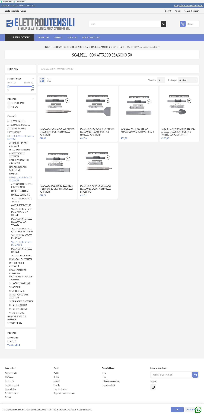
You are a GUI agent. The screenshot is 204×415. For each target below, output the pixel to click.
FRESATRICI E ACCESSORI (19, 149)
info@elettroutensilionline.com (188, 5)
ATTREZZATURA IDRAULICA (18, 124)
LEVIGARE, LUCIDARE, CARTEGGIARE (18, 168)
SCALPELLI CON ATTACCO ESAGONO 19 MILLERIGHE (22, 230)
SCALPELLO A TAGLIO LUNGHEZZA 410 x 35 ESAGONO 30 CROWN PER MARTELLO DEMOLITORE (56, 188)
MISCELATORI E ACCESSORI (20, 259)
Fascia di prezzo (14, 78)
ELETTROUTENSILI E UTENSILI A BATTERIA (20, 138)
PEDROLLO (11, 341)
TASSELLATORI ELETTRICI (21, 255)
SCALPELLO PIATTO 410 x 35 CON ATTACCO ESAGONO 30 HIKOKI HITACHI (137, 130)
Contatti (8, 397)
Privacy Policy (7, 1)
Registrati (168, 10)
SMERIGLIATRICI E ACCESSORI (21, 301)
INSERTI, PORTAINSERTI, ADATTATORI (19, 162)
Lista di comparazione (111, 381)
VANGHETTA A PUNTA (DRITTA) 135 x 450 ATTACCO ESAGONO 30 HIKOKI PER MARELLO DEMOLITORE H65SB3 (178, 131)
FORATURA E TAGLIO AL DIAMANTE (17, 318)
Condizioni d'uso (11, 393)
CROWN (15, 107)
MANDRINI (13, 173)
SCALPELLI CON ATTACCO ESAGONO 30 (21, 243)
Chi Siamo (9, 377)
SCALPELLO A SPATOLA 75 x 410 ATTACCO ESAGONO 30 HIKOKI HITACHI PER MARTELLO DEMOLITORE (97, 131)
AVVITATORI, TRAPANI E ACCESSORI (18, 144)
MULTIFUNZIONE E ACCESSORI (16, 265)
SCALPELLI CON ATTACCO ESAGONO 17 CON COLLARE (21, 221)
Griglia (42, 80)
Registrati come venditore (64, 393)
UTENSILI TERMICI (16, 312)
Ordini (56, 377)
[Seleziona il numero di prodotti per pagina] (161, 80)
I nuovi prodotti (108, 385)
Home (46, 46)
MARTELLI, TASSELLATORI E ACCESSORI (20, 179)
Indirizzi (57, 381)
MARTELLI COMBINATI (20, 190)
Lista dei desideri (60, 389)
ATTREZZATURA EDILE (16, 121)
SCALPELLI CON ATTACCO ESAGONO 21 (21, 237)
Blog (104, 377)
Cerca (163, 24)
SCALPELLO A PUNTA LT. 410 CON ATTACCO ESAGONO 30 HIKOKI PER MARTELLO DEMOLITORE (57, 131)
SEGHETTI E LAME (16, 290)
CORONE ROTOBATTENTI (21, 205)
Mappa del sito (11, 372)
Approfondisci (193, 409)
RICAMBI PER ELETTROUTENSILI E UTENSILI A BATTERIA (21, 276)
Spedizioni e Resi (12, 385)
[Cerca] (125, 24)
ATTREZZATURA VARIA (16, 128)
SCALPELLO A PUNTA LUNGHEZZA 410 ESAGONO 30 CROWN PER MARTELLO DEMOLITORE (95, 188)
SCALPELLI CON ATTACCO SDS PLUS (21, 250)
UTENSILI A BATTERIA (18, 305)
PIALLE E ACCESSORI (17, 269)
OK (177, 409)
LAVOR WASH (12, 337)
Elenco (49, 80)
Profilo (56, 372)
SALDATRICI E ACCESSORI (19, 283)
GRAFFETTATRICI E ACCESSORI (17, 155)
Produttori (12, 98)
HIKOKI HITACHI (18, 103)
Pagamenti (9, 381)
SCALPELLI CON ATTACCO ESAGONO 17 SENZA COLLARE (21, 212)
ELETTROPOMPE (14, 132)
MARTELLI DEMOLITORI (20, 194)
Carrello (57, 385)
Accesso (178, 10)
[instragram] (153, 387)
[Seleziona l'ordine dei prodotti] (188, 80)
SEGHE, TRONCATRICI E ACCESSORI (18, 296)
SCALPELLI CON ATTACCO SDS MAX (21, 200)
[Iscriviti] (171, 375)
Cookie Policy (20, 1)
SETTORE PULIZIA (14, 323)
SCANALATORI (15, 287)
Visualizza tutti (13, 345)
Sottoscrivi (195, 375)
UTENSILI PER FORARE (18, 308)
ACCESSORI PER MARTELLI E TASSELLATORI (22, 186)
